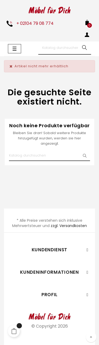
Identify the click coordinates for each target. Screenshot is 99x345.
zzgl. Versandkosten (69, 225)
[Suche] (64, 48)
